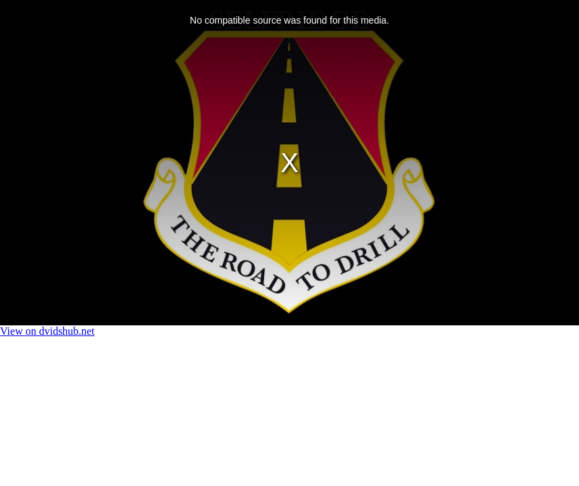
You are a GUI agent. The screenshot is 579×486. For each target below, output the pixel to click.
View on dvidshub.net (47, 331)
